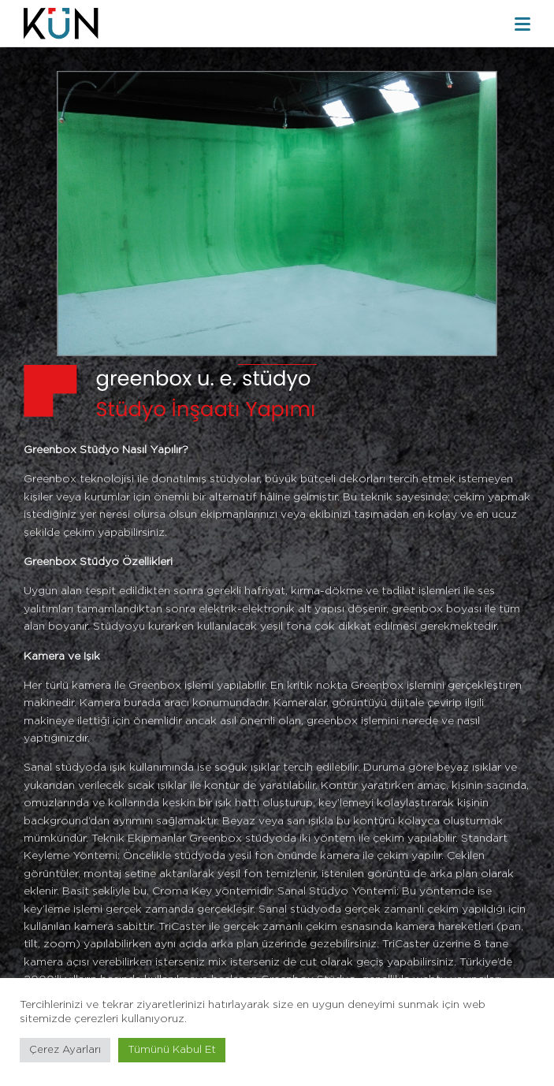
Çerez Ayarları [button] (65, 1050)
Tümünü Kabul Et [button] (172, 1050)
